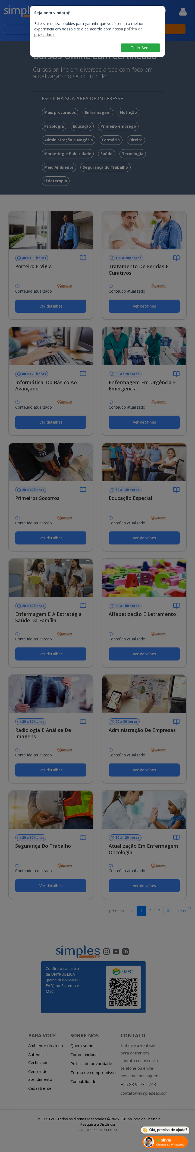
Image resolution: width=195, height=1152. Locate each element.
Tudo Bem (140, 47)
